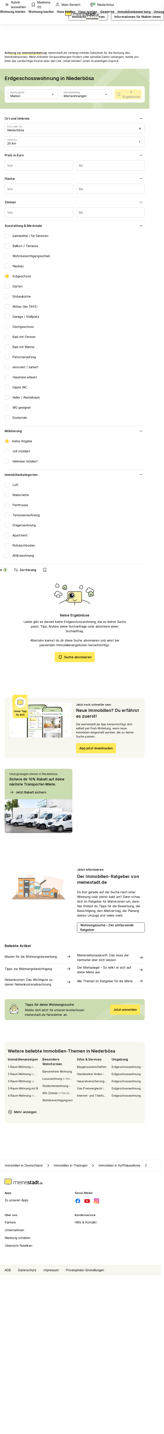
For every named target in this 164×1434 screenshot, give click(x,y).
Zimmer (75, 202)
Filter (89, 570)
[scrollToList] (128, 94)
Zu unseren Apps (17, 1202)
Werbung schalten (18, 1239)
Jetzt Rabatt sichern (27, 793)
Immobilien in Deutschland (24, 1167)
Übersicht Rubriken (18, 1247)
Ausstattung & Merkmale (75, 225)
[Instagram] (96, 1202)
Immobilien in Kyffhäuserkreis (115, 1167)
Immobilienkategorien (75, 474)
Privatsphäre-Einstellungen (85, 1272)
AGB (8, 1272)
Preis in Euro (75, 155)
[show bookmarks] (137, 570)
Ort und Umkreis (75, 118)
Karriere (10, 1224)
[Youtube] (87, 1202)
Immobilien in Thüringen (67, 1167)
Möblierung (75, 431)
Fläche (75, 178)
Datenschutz (27, 1272)
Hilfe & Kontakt (86, 1224)
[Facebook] (78, 1202)
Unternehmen (14, 1232)
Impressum (51, 1272)
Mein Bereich (67, 4)
